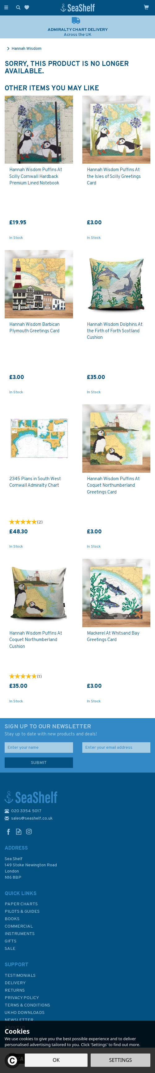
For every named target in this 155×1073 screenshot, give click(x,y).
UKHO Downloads (25, 1012)
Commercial (19, 926)
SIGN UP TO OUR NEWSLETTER (77, 730)
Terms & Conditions (27, 1005)
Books (12, 919)
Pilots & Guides (22, 911)
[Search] (17, 7)
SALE (10, 948)
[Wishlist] (28, 7)
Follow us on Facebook (8, 831)
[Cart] (146, 7)
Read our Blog (19, 831)
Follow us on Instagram (29, 831)
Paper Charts (21, 904)
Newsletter (19, 1020)
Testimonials (20, 975)
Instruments (20, 934)
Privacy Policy (22, 998)
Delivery (15, 983)
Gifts (10, 941)
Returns (15, 990)
